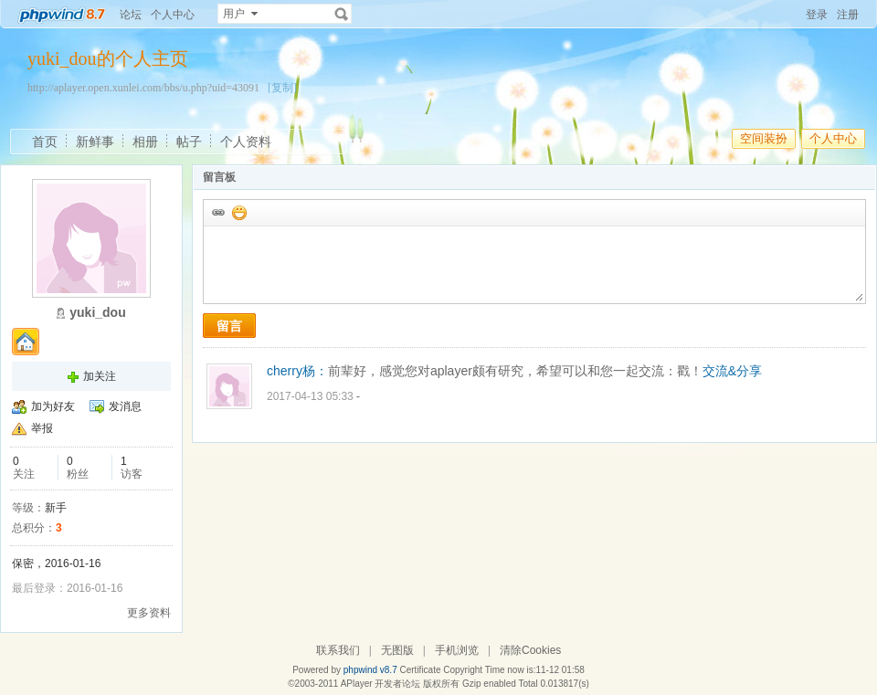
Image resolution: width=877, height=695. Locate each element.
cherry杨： (297, 370)
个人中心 (173, 14)
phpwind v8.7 (370, 670)
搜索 (342, 13)
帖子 (189, 141)
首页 (45, 141)
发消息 (125, 406)
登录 (817, 14)
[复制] (282, 87)
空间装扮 (763, 138)
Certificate (419, 670)
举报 (42, 428)
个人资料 (245, 141)
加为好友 (53, 406)
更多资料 (149, 612)
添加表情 (238, 212)
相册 (145, 141)
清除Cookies (530, 650)
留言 (229, 326)
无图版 (397, 650)
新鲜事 (95, 141)
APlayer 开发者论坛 (381, 684)
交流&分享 (732, 370)
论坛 (131, 14)
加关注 (99, 376)
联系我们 (338, 650)
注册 (848, 14)
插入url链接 (217, 212)
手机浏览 (457, 650)
